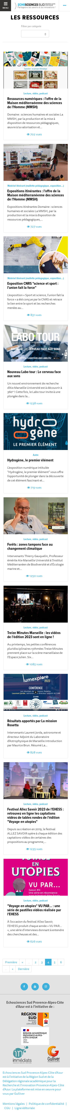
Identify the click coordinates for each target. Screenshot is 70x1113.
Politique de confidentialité (46, 1103)
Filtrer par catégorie (31, 26)
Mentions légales (14, 1103)
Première (11, 962)
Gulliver (19, 1093)
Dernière (23, 968)
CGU (7, 1108)
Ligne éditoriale (25, 1108)
